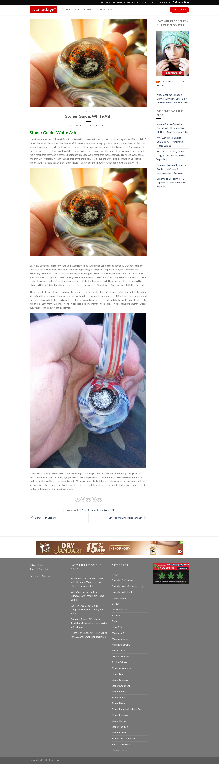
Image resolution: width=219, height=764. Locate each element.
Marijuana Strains (121, 644)
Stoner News (118, 703)
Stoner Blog (103, 9)
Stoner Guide (88, 112)
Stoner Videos (119, 732)
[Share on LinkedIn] (99, 499)
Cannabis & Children (122, 580)
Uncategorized (119, 750)
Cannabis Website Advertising (128, 586)
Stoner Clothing (120, 679)
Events (115, 603)
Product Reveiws (120, 656)
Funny (115, 621)
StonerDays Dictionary (124, 738)
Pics (78, 9)
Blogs (115, 574)
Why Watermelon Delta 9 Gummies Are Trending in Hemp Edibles (169, 141)
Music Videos (119, 650)
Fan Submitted (119, 609)
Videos (88, 9)
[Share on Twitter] (82, 499)
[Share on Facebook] (77, 499)
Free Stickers (104, 2)
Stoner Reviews (120, 715)
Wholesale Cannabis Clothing (125, 2)
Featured (116, 615)
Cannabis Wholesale (122, 591)
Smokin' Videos (120, 662)
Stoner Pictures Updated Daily (127, 709)
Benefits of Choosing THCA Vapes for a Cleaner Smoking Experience (171, 182)
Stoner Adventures (121, 668)
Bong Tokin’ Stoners (43, 517)
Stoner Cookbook (121, 685)
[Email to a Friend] (88, 499)
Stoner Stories (119, 720)
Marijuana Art (119, 632)
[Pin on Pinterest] (94, 499)
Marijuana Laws (120, 638)
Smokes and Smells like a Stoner (128, 517)
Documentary (119, 597)
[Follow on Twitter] (179, 2)
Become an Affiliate (40, 575)
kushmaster (102, 125)
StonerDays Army (149, 2)
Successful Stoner (121, 744)
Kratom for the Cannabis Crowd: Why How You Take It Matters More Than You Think (172, 98)
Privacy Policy (37, 565)
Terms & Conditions (40, 568)
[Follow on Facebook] (173, 2)
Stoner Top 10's (120, 726)
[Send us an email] (182, 2)
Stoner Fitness (119, 691)
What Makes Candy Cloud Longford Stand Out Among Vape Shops (170, 155)
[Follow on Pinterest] (185, 2)
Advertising (165, 2)
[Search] (63, 9)
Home (69, 9)
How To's (117, 627)
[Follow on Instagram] (176, 2)
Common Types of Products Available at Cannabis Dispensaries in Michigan (171, 169)
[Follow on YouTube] (188, 2)
